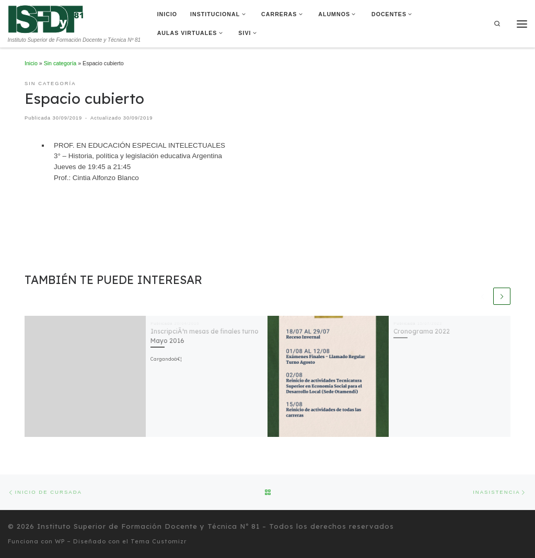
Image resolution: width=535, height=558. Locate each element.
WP (60, 541)
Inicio (31, 63)
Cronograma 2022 (421, 331)
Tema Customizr (159, 541)
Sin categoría (60, 63)
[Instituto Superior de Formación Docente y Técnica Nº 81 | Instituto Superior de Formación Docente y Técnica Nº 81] (46, 18)
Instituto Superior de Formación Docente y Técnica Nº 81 (148, 527)
